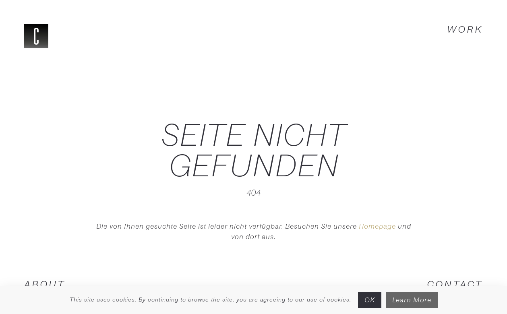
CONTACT (455, 284)
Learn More (411, 300)
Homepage (377, 226)
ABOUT (44, 284)
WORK (465, 29)
